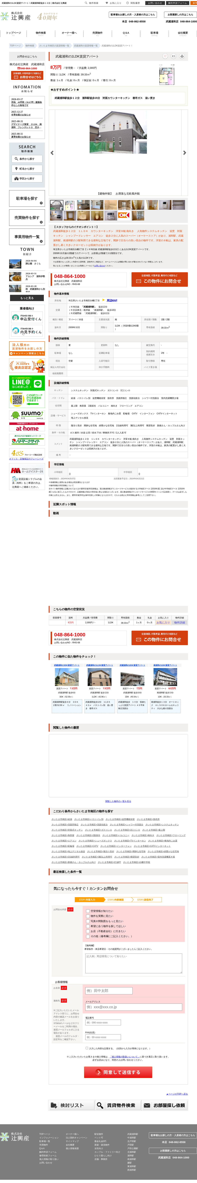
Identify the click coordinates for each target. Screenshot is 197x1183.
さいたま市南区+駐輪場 (63, 847)
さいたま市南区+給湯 (62, 820)
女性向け (98, 1149)
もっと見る (27, 297)
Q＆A (126, 33)
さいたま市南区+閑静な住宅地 (130, 852)
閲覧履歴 (133, 3)
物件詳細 (180, 623)
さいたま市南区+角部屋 (63, 836)
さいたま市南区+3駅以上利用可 (97, 858)
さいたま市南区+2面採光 (88, 836)
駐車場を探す (27, 198)
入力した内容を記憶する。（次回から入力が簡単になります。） (118, 1049)
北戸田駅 (131, 1142)
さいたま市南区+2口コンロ (127, 831)
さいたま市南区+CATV (87, 847)
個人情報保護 (72, 1149)
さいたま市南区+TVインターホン (130, 842)
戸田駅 (130, 1146)
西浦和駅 (131, 1171)
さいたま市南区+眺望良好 (126, 858)
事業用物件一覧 (27, 237)
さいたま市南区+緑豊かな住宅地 (163, 852)
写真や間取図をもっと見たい (104, 922)
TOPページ (44, 1135)
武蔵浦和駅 (132, 1135)
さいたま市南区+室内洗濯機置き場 (158, 858)
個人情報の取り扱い (49, 1160)
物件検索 (41, 33)
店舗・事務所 (100, 1160)
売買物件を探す (27, 218)
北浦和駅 (131, 1153)
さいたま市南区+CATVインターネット (152, 847)
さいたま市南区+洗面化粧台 (94, 825)
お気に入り (163, 623)
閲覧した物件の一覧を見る (118, 802)
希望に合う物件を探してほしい (106, 927)
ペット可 (98, 1139)
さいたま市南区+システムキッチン (162, 825)
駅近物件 (98, 1135)
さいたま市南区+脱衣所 (148, 820)
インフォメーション (49, 1139)
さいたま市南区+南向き (143, 836)
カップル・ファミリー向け (107, 1153)
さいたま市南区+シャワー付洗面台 (126, 825)
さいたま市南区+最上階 (153, 831)
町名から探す (27, 168)
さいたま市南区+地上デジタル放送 (68, 852)
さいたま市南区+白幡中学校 (136, 863)
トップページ (13, 33)
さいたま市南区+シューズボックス (95, 842)
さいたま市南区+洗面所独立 (65, 825)
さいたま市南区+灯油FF (109, 863)
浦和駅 (130, 1156)
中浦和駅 (131, 1139)
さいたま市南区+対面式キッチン (67, 831)
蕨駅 (129, 1164)
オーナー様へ (69, 33)
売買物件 (97, 33)
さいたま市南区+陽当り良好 (100, 852)
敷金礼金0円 (100, 1142)
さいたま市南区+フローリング (171, 836)
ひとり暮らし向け (103, 1156)
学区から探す (27, 178)
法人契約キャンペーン (76, 1139)
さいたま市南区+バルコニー (115, 836)
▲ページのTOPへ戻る (177, 1095)
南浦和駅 (131, 1160)
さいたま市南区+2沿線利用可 (66, 858)
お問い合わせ (99, 266)
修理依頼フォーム (48, 1156)
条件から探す (27, 158)
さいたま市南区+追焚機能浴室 (120, 820)
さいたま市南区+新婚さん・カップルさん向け (74, 863)
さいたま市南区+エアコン (64, 842)
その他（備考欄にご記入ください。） (109, 937)
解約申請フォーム (48, 1153)
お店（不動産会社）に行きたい (106, 932)
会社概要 (183, 33)
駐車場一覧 (44, 1142)
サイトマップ (72, 1142)
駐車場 (154, 33)
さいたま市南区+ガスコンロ (98, 831)
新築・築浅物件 (102, 1146)
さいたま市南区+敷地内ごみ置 (162, 842)
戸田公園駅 (132, 1149)
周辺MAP (112, 300)
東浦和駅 (131, 1167)
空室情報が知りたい (99, 912)
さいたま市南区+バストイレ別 (88, 820)
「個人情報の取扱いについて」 (125, 1058)
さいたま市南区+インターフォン (116, 847)
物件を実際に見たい (99, 917)
